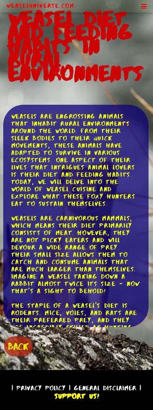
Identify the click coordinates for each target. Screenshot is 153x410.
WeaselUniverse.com (40, 5)
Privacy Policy (41, 388)
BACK (18, 346)
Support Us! (76, 396)
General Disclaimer (105, 388)
